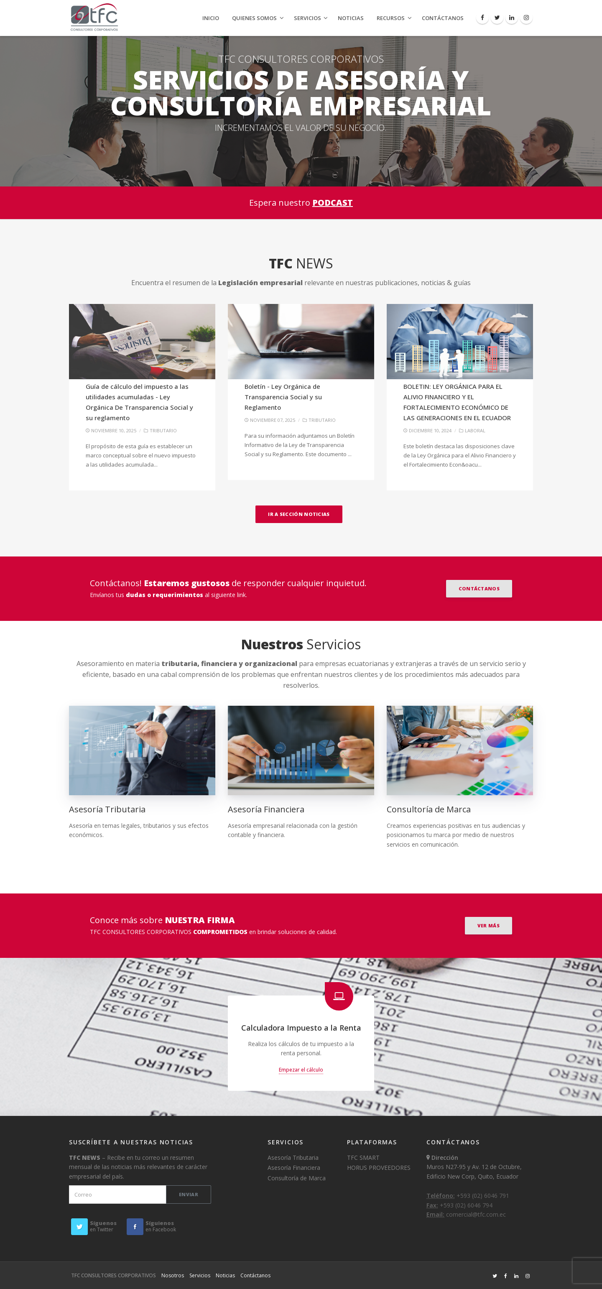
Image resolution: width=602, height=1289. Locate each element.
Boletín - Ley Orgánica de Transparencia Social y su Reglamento (283, 396)
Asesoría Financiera (266, 809)
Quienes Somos (254, 18)
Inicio (210, 18)
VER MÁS (488, 925)
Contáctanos (443, 18)
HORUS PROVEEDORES (379, 1168)
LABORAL (475, 430)
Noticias (351, 18)
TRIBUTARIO (163, 430)
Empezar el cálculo (301, 1069)
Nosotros (172, 1275)
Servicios (307, 18)
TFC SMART (363, 1157)
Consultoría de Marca (429, 809)
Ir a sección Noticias (298, 514)
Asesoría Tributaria (107, 809)
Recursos (391, 18)
